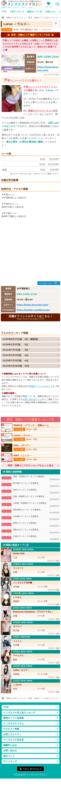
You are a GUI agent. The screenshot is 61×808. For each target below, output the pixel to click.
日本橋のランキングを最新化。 (36, 547)
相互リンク (9, 785)
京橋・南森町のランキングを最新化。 (36, 527)
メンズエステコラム (13, 752)
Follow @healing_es (32, 798)
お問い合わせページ (32, 429)
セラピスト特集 (11, 758)
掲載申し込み (10, 774)
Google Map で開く (49, 312)
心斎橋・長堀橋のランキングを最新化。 (36, 534)
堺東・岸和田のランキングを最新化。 (36, 507)
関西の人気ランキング (16, 17)
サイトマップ (10, 791)
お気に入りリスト (12, 763)
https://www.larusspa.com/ (32, 334)
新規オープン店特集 (13, 747)
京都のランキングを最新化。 (36, 567)
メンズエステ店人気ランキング (19, 742)
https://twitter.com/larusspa (33, 339)
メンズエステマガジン (21, 3)
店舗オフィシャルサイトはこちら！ (30, 347)
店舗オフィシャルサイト (40, 415)
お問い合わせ (10, 780)
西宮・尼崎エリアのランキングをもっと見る (30, 495)
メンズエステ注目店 (13, 769)
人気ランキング (17, 11)
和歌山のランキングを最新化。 (36, 561)
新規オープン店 (34, 11)
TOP (4, 11)
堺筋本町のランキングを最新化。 (36, 541)
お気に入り (48, 7)
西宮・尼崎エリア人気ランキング (43, 17)
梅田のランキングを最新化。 (36, 554)
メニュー (57, 4)
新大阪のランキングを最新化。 (36, 514)
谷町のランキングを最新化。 (36, 521)
